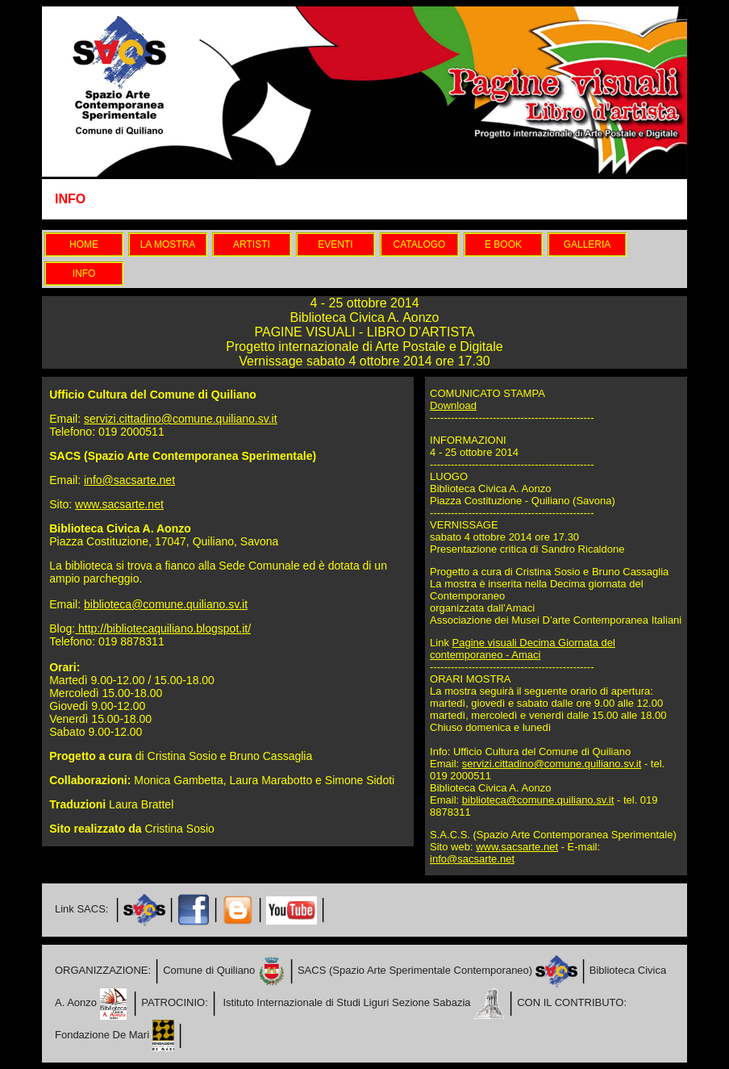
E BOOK (503, 244)
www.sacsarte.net (119, 504)
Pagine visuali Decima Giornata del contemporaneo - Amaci (522, 649)
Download (453, 405)
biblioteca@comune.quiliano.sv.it (166, 604)
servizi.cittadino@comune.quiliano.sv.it (180, 418)
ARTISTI (251, 244)
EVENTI (335, 244)
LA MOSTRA (168, 244)
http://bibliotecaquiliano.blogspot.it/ (163, 628)
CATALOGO (420, 244)
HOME (83, 244)
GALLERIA (587, 244)
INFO (84, 273)
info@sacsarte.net (129, 480)
